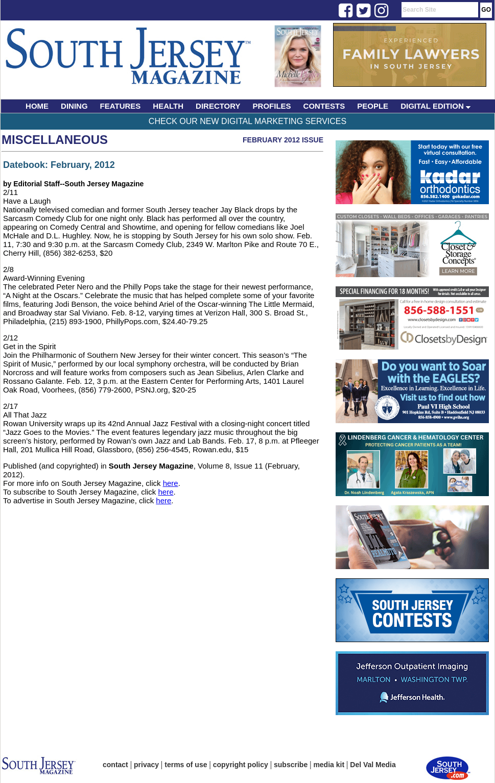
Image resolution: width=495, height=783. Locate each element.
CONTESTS (324, 106)
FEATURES (120, 106)
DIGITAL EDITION (435, 106)
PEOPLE (372, 106)
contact (115, 765)
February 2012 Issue (283, 140)
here (170, 483)
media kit (328, 765)
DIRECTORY (218, 106)
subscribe (291, 765)
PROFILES (272, 106)
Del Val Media (372, 765)
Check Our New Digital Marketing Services (247, 121)
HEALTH (168, 106)
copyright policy (240, 765)
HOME (37, 106)
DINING (74, 106)
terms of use (185, 765)
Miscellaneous (55, 139)
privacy (146, 765)
